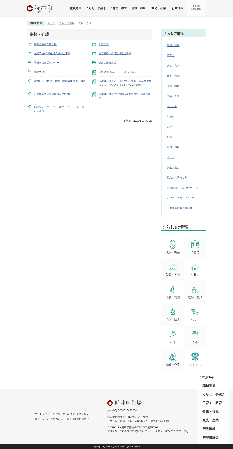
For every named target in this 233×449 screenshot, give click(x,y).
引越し (170, 116)
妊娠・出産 (173, 45)
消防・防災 (173, 147)
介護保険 (104, 44)
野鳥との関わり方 (177, 177)
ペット (170, 157)
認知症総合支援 (107, 62)
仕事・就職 (173, 75)
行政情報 (177, 8)
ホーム (51, 23)
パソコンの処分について (181, 198)
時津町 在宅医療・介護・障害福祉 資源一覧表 (60, 81)
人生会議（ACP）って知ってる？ (118, 71)
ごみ (169, 126)
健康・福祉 (139, 8)
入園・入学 (173, 65)
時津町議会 (210, 437)
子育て (170, 55)
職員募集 (75, 8)
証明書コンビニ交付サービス (183, 187)
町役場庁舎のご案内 (64, 413)
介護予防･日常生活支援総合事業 (52, 53)
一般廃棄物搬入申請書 (179, 208)
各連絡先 (84, 413)
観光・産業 (159, 8)
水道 (169, 136)
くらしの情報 (66, 23)
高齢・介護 (173, 359)
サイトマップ (42, 413)
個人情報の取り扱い (78, 419)
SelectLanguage (196, 7)
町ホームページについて (49, 419)
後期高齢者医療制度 (45, 44)
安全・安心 (173, 167)
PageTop (208, 377)
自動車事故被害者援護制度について (54, 93)
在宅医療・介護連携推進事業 (115, 53)
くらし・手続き (96, 8)
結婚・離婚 (173, 86)
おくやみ (172, 106)
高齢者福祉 (40, 71)
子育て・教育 (118, 8)
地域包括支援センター (46, 62)
